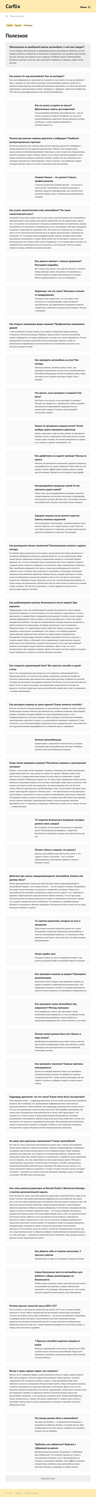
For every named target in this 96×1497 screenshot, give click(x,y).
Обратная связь (31, 1493)
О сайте (9, 1493)
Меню (85, 7)
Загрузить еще (48, 1478)
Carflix (13, 6)
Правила (18, 1493)
